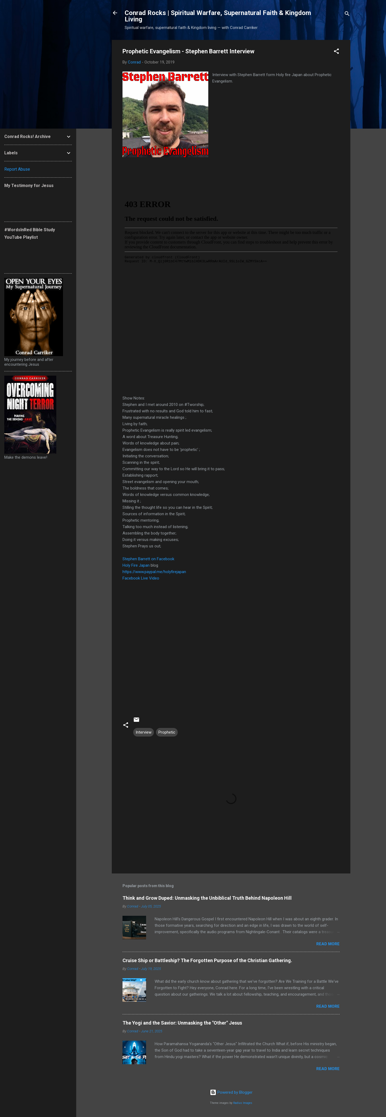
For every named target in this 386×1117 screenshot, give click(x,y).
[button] (336, 52)
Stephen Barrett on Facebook (148, 558)
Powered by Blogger (231, 1092)
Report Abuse (17, 169)
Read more (328, 944)
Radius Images (242, 1103)
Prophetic (166, 732)
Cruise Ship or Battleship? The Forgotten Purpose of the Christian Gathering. (207, 960)
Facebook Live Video (141, 578)
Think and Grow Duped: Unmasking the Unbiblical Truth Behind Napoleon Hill (207, 898)
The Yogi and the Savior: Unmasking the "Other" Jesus (182, 1023)
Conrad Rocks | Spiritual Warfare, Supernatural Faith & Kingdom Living (218, 16)
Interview (143, 732)
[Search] (347, 14)
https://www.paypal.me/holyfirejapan (154, 571)
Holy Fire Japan (136, 565)
